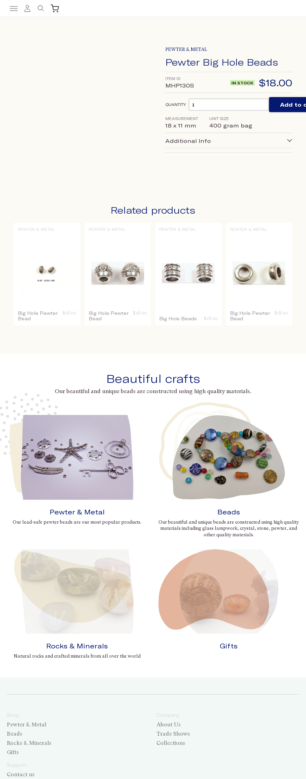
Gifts (229, 566)
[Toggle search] (41, 8)
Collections (170, 663)
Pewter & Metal (186, 49)
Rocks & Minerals (77, 566)
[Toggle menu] (14, 8)
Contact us (21, 695)
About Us (168, 645)
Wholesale (20, 704)
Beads (228, 512)
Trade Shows (173, 654)
